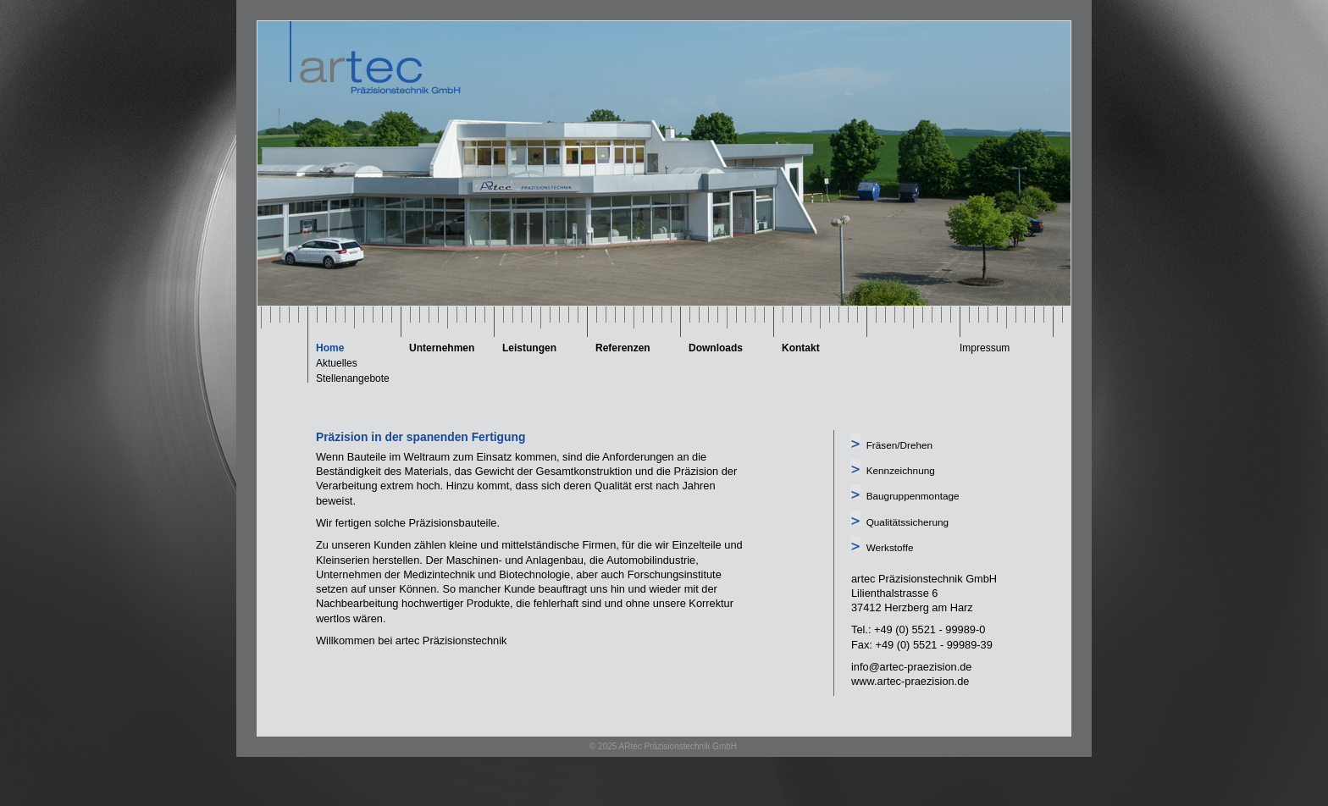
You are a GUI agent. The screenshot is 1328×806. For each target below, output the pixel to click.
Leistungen (529, 348)
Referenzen (622, 348)
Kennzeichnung (900, 470)
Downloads (716, 348)
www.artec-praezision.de (910, 681)
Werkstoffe (890, 547)
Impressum (985, 348)
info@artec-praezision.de (911, 666)
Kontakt (801, 348)
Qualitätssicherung (907, 521)
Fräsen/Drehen (899, 444)
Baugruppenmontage (913, 495)
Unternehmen (441, 348)
